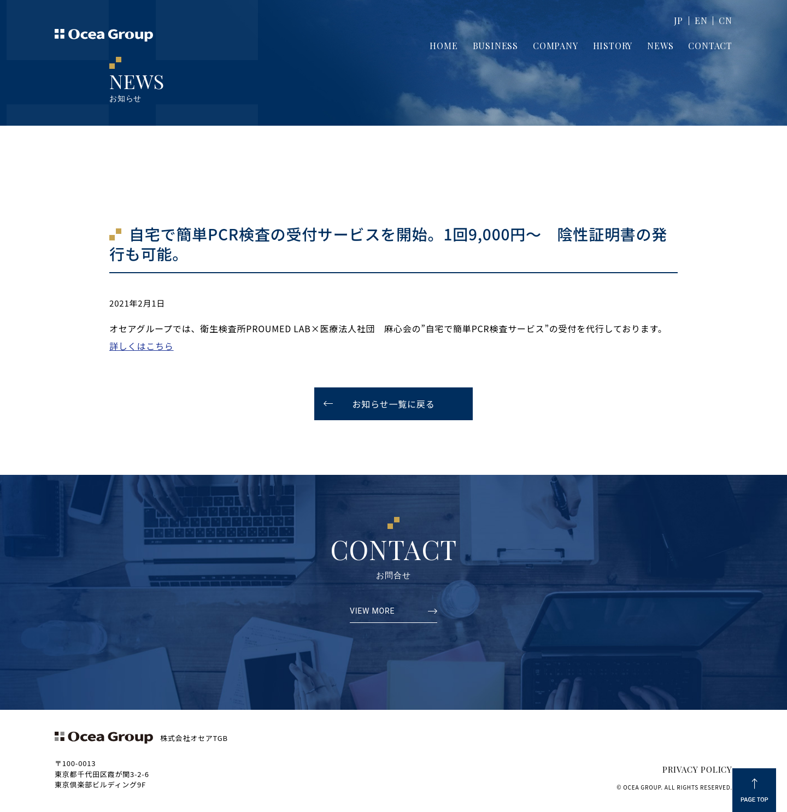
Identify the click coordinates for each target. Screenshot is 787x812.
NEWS (660, 45)
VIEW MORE (372, 611)
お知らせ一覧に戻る (394, 403)
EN (701, 20)
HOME (443, 45)
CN (725, 20)
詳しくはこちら (141, 345)
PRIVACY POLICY (697, 770)
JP (678, 20)
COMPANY (555, 45)
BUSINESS (495, 45)
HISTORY (613, 45)
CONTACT (710, 45)
